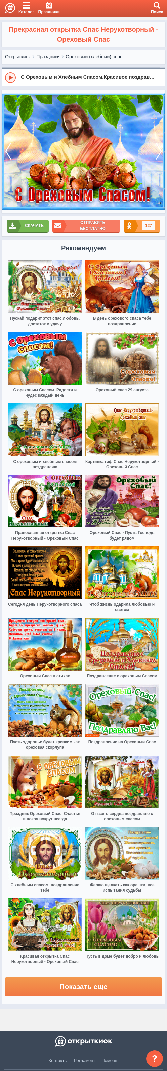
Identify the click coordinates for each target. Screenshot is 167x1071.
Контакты (58, 1060)
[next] (159, 151)
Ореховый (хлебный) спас (94, 56)
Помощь (109, 1060)
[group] (83, 77)
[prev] (8, 151)
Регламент (84, 1060)
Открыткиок (18, 56)
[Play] (10, 77)
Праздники (47, 56)
